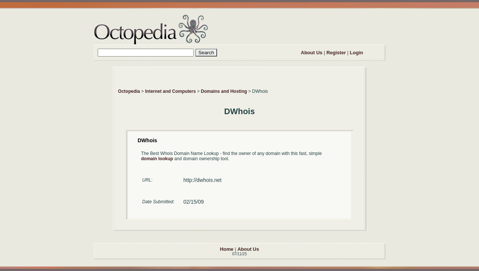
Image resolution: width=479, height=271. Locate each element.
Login (356, 52)
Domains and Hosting (224, 91)
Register (336, 52)
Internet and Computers (170, 91)
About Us (312, 52)
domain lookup (157, 158)
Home (227, 249)
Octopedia (129, 91)
